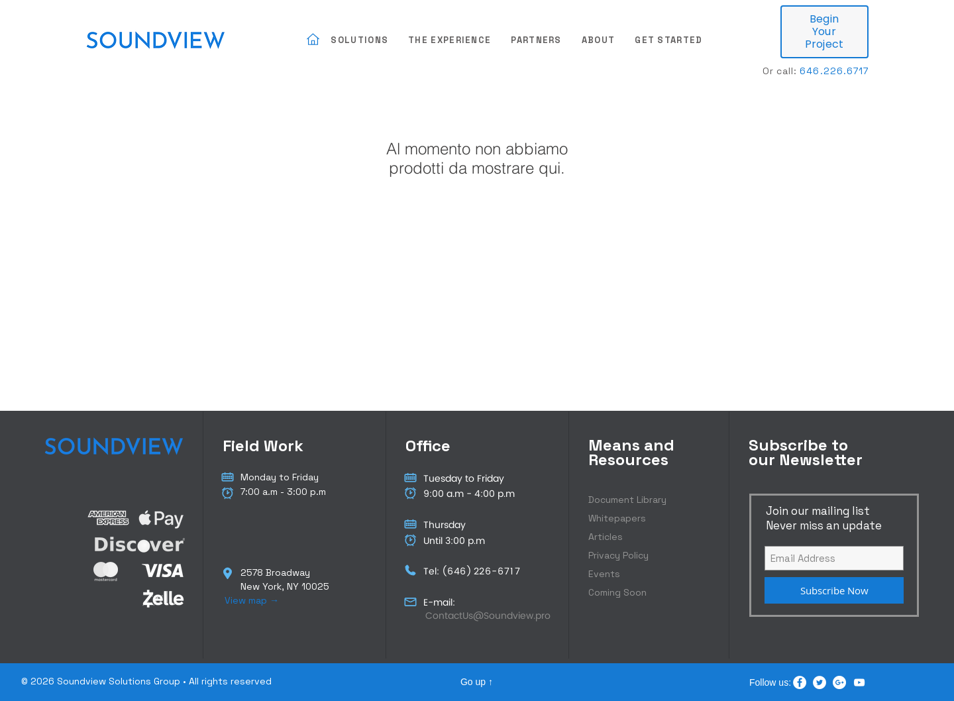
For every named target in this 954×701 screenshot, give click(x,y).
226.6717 (846, 71)
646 (456, 571)
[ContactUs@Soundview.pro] (487, 615)
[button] (359, 41)
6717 (509, 571)
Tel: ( (435, 571)
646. (811, 71)
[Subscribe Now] (834, 590)
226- (486, 571)
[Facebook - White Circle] (799, 682)
